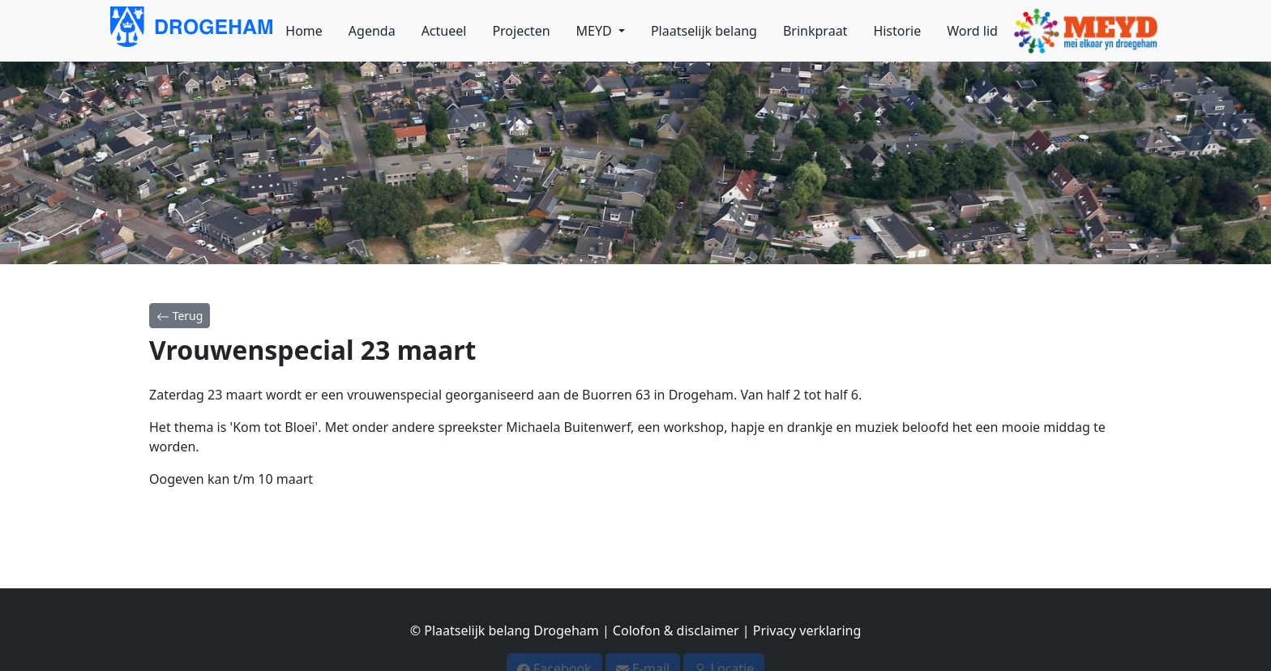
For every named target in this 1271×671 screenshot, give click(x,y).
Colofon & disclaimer (676, 623)
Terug (179, 315)
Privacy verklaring (807, 623)
